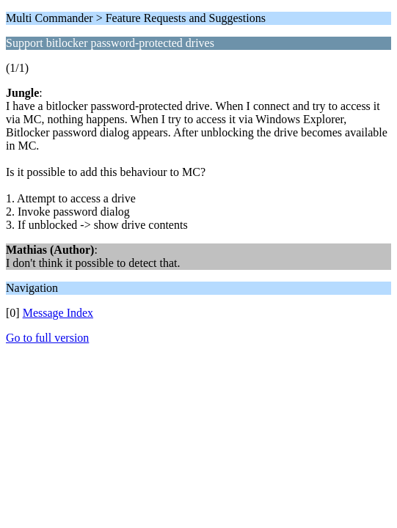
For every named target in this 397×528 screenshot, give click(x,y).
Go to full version (47, 337)
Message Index (58, 313)
